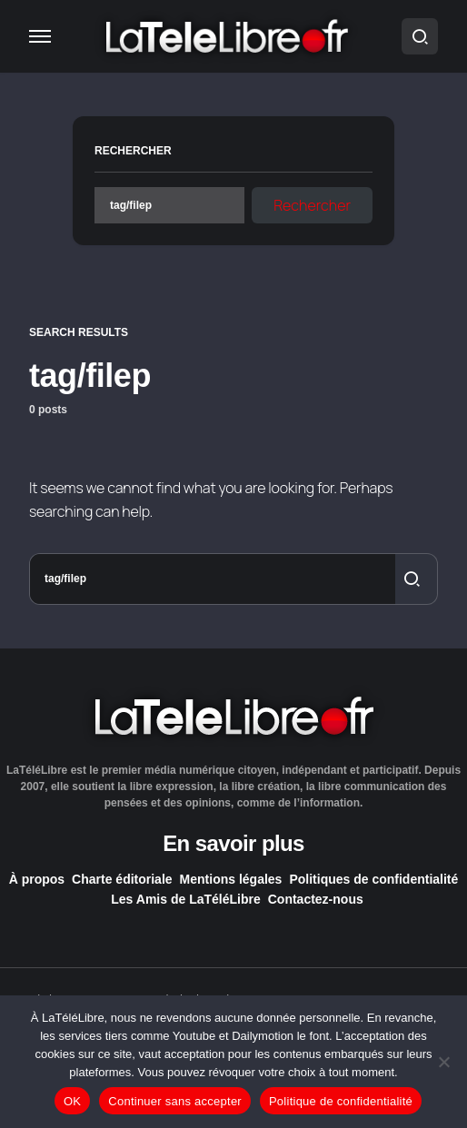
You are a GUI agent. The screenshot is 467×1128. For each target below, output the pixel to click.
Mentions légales (231, 879)
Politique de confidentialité (340, 1101)
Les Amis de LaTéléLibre (185, 899)
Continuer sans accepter (175, 1101)
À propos (37, 879)
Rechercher (133, 150)
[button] (40, 36)
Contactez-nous (315, 899)
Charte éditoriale (122, 879)
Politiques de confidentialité (373, 879)
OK (72, 1101)
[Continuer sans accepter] (444, 1062)
